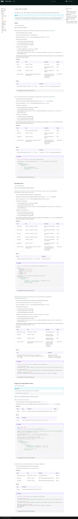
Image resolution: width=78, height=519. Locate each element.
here (61, 18)
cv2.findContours (44, 401)
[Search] (57, 1)
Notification (3, 23)
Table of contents (69, 8)
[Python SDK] (2, 1)
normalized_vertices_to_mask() (71, 22)
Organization (4, 24)
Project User (4, 29)
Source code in (26, 90)
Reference (6, 13)
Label (2, 18)
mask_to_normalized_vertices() (71, 21)
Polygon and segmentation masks (70, 19)
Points (67, 10)
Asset (2, 14)
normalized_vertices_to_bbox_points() (71, 17)
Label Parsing (4, 21)
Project (3, 27)
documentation (44, 101)
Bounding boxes (68, 14)
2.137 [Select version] (13, 1)
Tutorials (2, 11)
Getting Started (3, 10)
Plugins (3, 26)
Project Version (4, 30)
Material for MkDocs (7, 517)
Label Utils (3, 20)
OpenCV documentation (52, 420)
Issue (2, 17)
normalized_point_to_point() (71, 11)
